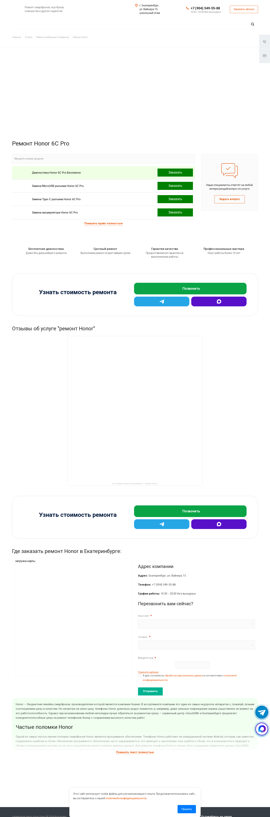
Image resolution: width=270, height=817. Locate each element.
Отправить (150, 691)
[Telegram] (161, 301)
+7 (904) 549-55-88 (205, 8)
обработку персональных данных (183, 675)
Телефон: (144, 637)
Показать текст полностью (135, 752)
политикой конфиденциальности (126, 798)
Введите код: (147, 658)
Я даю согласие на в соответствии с (190, 677)
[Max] (219, 301)
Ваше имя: (145, 616)
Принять (186, 809)
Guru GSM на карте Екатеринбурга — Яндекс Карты (135, 483)
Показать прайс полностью (103, 223)
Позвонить (191, 288)
